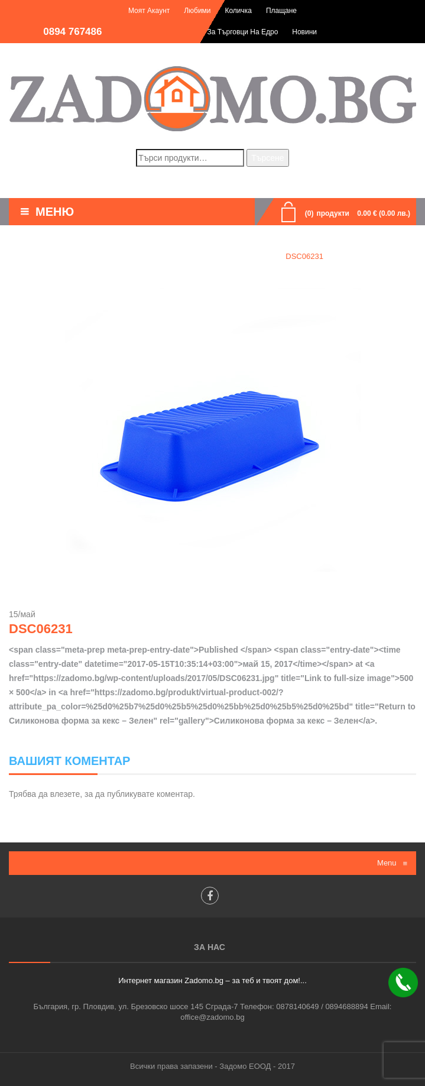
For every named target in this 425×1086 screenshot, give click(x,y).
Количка (238, 11)
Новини (304, 32)
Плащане (281, 11)
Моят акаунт (149, 11)
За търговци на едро (242, 32)
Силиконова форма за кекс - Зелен (204, 256)
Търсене (267, 158)
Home (112, 256)
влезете (65, 794)
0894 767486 (72, 31)
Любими (197, 11)
